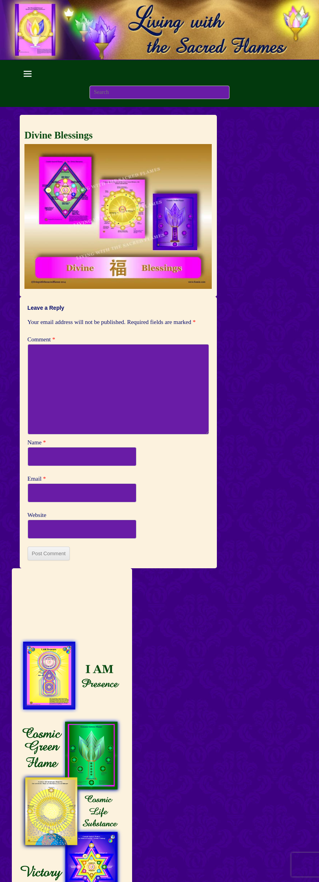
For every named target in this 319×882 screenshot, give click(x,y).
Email (37, 479)
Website (37, 515)
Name (37, 442)
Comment (41, 339)
